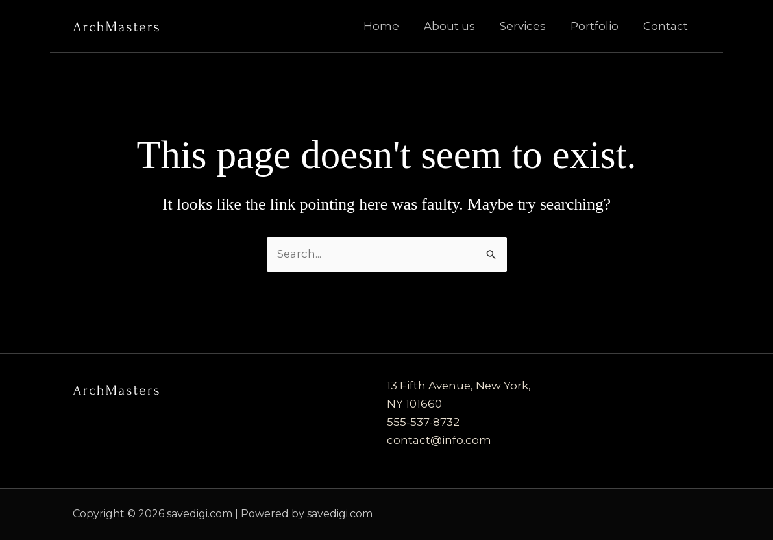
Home (393, 25)
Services (529, 25)
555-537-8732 (423, 422)
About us (458, 25)
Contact (666, 25)
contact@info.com (439, 440)
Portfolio (598, 25)
